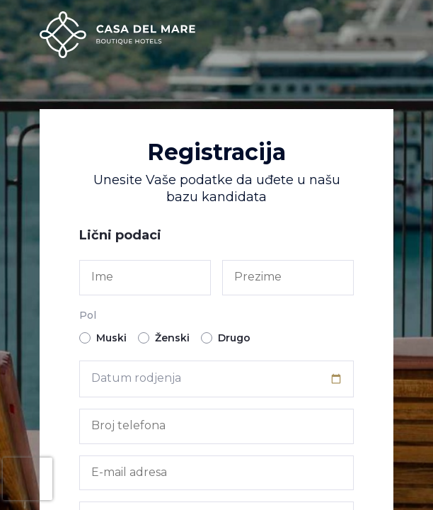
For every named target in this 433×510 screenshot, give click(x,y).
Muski (103, 338)
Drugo (225, 338)
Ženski (164, 338)
